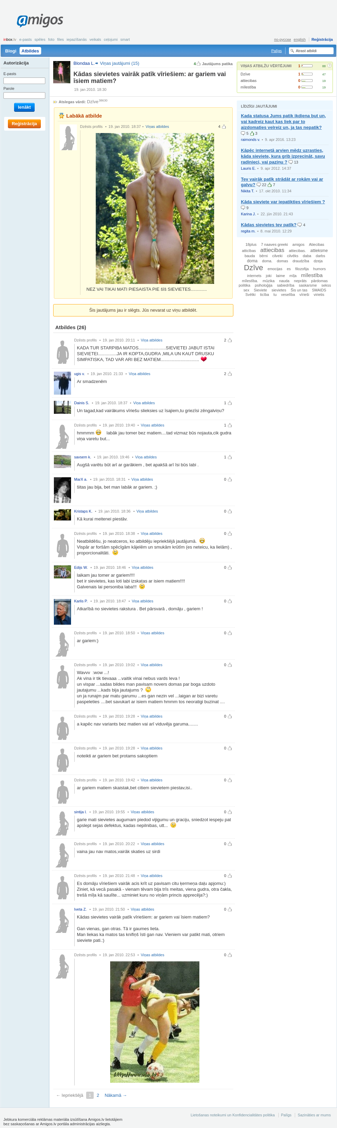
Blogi (10, 50)
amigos (298, 244)
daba (307, 256)
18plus (250, 244)
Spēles (39, 39)
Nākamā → (116, 1095)
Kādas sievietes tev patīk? (269, 224)
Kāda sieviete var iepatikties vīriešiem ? (283, 201)
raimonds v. (250, 139)
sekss (326, 285)
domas (282, 261)
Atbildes (30, 50)
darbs (320, 256)
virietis (319, 294)
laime (280, 276)
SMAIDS (319, 290)
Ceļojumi (110, 39)
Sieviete (260, 290)
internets (254, 276)
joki (269, 276)
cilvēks (292, 256)
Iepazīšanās (77, 39)
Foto (51, 39)
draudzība (300, 261)
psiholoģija (263, 285)
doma (252, 261)
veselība (288, 294)
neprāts (300, 281)
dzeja (318, 261)
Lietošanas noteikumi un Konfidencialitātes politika (232, 1115)
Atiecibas (316, 244)
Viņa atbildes (151, 340)
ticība (264, 294)
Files (60, 39)
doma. (267, 261)
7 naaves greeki (274, 244)
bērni (263, 256)
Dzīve (245, 74)
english (300, 39)
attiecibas (248, 81)
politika (244, 285)
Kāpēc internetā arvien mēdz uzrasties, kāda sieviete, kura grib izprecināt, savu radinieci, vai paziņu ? (283, 156)
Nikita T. (247, 191)
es (289, 269)
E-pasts (25, 39)
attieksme (319, 250)
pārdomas (319, 281)
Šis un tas (299, 290)
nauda (284, 281)
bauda (250, 256)
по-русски (282, 39)
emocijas (275, 269)
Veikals (95, 39)
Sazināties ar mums (314, 1115)
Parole (8, 88)
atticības (249, 251)
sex (246, 290)
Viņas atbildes (157, 126)
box (9, 39)
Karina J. (248, 214)
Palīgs (276, 51)
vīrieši (304, 294)
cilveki (277, 256)
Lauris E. (248, 168)
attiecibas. (297, 251)
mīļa (293, 276)
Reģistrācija (322, 39)
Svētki (250, 294)
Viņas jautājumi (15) (119, 63)
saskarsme (308, 285)
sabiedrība (285, 285)
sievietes (278, 290)
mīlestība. (250, 281)
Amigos (40, 20)
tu (275, 294)
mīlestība (248, 87)
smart (125, 39)
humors (319, 269)
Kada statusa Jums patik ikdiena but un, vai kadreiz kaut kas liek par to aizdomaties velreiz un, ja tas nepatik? (283, 121)
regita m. (248, 231)
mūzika (269, 281)
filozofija (302, 269)
